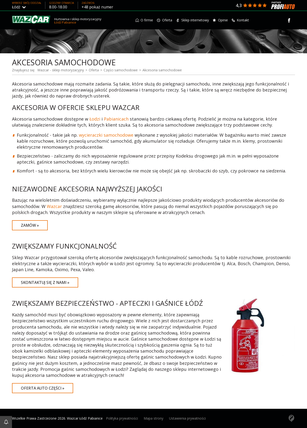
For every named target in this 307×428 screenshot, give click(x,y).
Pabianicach (116, 119)
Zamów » (30, 225)
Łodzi (94, 119)
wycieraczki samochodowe (106, 135)
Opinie (220, 20)
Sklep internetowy (192, 20)
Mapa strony (153, 418)
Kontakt (240, 20)
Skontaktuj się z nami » (45, 282)
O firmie (144, 20)
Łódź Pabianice (65, 22)
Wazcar (54, 206)
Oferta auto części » (42, 388)
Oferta (164, 20)
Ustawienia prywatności (187, 418)
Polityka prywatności (122, 418)
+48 (97, 7)
